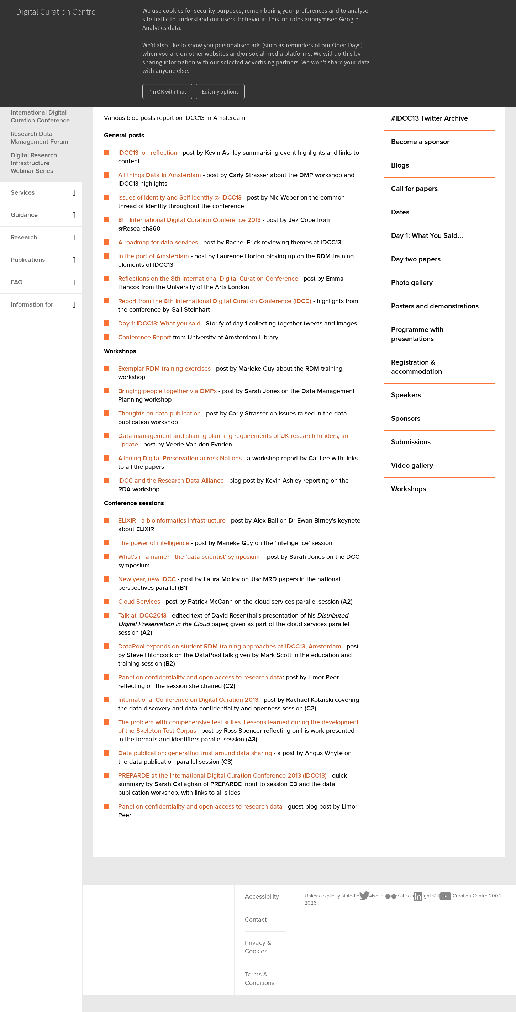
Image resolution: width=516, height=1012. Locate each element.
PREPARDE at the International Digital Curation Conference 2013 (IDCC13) (222, 776)
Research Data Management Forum (39, 138)
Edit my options (220, 91)
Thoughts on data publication (159, 414)
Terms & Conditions (259, 978)
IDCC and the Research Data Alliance (171, 481)
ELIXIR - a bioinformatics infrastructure (172, 521)
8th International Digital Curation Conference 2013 (189, 220)
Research (24, 237)
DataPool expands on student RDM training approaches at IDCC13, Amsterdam (229, 647)
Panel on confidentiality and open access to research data (200, 678)
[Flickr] (144, 905)
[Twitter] (118, 905)
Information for (32, 305)
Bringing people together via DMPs (167, 391)
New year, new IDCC (147, 579)
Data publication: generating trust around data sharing (195, 753)
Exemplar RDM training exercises (164, 369)
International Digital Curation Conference (40, 117)
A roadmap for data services (158, 243)
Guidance (24, 215)
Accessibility (262, 897)
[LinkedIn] (170, 905)
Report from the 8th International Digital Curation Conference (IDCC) (214, 301)
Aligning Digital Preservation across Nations (180, 458)
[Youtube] (198, 905)
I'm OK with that (167, 91)
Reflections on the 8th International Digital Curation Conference (208, 279)
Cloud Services (139, 602)
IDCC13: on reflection (147, 153)
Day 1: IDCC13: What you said (159, 324)
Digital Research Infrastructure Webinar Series (34, 163)
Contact (256, 920)
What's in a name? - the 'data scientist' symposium (189, 557)
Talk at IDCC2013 (142, 616)
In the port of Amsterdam (153, 256)
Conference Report (144, 337)
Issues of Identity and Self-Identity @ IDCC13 (180, 198)
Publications (28, 260)
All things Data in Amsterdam (159, 175)
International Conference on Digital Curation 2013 (188, 700)
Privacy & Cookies (258, 947)
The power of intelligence (153, 543)
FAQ (17, 282)
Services (23, 193)
